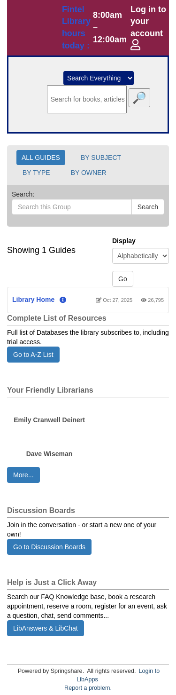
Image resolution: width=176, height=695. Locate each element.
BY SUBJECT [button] (101, 157)
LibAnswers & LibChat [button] (45, 628)
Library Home (33, 299)
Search (148, 207)
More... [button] (23, 475)
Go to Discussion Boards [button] (49, 547)
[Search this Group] (72, 207)
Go (122, 279)
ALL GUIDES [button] (41, 157)
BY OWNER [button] (89, 172)
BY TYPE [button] (36, 172)
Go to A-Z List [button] (33, 354)
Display (124, 241)
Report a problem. (88, 688)
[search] (87, 99)
